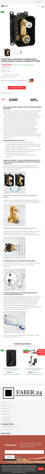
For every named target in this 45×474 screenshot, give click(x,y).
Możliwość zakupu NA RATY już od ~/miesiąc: (14, 80)
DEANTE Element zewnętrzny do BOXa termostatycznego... (11, 369)
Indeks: (3, 71)
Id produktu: (4, 70)
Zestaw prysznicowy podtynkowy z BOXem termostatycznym (34, 369)
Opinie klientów (34, 100)
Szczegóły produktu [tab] (13, 100)
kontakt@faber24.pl (8, 421)
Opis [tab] (3, 99)
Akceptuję (41, 468)
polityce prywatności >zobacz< (19, 472)
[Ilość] (4, 87)
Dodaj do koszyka (16, 87)
